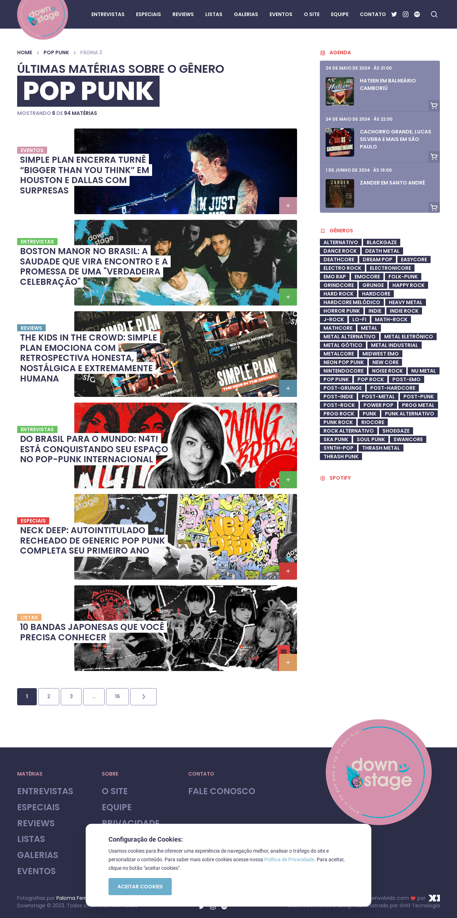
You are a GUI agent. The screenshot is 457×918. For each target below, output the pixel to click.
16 (117, 696)
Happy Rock (408, 285)
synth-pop (338, 448)
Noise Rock (387, 370)
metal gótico (342, 345)
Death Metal (382, 250)
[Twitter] (394, 14)
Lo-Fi (359, 319)
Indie (374, 310)
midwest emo (380, 353)
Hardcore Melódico (351, 302)
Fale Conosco (221, 791)
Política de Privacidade (289, 859)
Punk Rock (338, 422)
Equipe (117, 807)
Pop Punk (56, 52)
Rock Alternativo (348, 430)
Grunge (373, 285)
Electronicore (390, 268)
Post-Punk (418, 396)
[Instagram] (405, 14)
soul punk (371, 439)
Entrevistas (45, 791)
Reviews (36, 823)
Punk (369, 413)
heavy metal (405, 302)
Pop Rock (370, 379)
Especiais (38, 807)
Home (24, 52)
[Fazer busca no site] (434, 14)
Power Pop (378, 405)
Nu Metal (423, 370)
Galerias (37, 855)
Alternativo (340, 242)
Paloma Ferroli (73, 898)
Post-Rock (339, 405)
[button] (288, 205)
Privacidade (131, 823)
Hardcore (376, 293)
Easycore (414, 259)
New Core (385, 362)
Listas (31, 839)
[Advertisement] (380, 677)
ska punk (335, 439)
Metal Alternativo (349, 336)
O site (115, 791)
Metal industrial (394, 345)
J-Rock (333, 319)
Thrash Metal (381, 448)
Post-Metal (378, 396)
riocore (372, 422)
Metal (369, 328)
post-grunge (342, 388)
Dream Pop (377, 259)
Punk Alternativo (409, 413)
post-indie (338, 396)
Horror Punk (341, 310)
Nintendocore (343, 370)
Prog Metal (418, 405)
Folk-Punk (403, 276)
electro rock (342, 268)
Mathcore (337, 328)
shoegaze (396, 430)
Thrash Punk (340, 456)
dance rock (340, 250)
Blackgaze (382, 242)
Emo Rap (334, 276)
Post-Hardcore (392, 388)
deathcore (338, 259)
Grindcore (338, 285)
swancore (408, 439)
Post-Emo (406, 379)
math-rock (391, 319)
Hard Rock (338, 293)
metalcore (338, 353)
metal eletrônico (408, 336)
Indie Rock (404, 310)
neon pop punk (343, 362)
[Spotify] (417, 14)
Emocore (367, 276)
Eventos (36, 871)
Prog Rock (338, 413)
